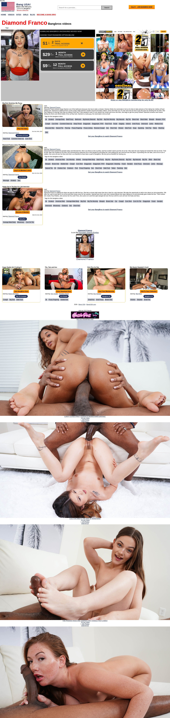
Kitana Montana (13, 294)
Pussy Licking (88, 128)
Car (116, 201)
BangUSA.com (91, 304)
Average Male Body (88, 159)
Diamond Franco (13, 133)
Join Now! (113, 15)
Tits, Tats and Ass (51, 267)
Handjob (130, 164)
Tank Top (148, 128)
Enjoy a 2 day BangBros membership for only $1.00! (132, 100)
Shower (120, 128)
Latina (151, 123)
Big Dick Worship (109, 119)
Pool (76, 168)
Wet (46, 132)
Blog (32, 15)
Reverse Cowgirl (99, 128)
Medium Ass (159, 123)
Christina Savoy (64, 294)
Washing (161, 128)
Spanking (141, 128)
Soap (134, 128)
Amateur (51, 119)
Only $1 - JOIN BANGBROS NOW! (141, 7)
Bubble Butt (64, 164)
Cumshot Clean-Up (18, 138)
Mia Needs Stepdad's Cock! (139, 267)
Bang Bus (22, 219)
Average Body (59, 119)
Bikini (150, 159)
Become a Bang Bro (22, 10)
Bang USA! (23, 4)
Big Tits (128, 119)
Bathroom (78, 119)
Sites (18, 15)
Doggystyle (86, 123)
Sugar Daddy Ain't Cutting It (11, 267)
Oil (55, 168)
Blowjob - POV (160, 119)
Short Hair (113, 128)
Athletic (78, 159)
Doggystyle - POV (97, 123)
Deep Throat (78, 123)
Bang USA (82, 304)
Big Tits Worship (93, 201)
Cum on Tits (30, 222)
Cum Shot (28, 138)
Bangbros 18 (106, 296)
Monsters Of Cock (22, 135)
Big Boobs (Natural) (89, 119)
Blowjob (151, 119)
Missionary (20, 222)
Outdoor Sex (62, 168)
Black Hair (135, 119)
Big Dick (99, 119)
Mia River (139, 294)
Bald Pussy (69, 119)
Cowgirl (47, 123)
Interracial (144, 123)
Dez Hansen (97, 294)
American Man (60, 159)
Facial (115, 123)
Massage (6, 180)
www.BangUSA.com (7, 11)
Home (3, 15)
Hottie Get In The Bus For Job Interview (15, 186)
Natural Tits (59, 128)
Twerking (120, 168)
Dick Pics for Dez (93, 267)
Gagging (121, 123)
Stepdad (139, 299)
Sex (107, 128)
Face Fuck (6, 138)
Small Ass (91, 299)
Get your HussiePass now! (85, 319)
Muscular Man (49, 128)
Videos (11, 15)
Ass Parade (22, 177)
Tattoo (155, 128)
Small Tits (147, 299)
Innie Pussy (136, 123)
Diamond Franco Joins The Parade (14, 145)
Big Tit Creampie (21, 296)
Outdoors (70, 168)
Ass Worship (70, 159)
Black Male (143, 119)
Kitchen (133, 299)
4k (46, 119)
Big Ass (107, 159)
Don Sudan (54, 294)
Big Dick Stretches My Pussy (12, 103)
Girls (25, 15)
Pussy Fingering (77, 128)
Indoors (128, 123)
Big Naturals (120, 119)
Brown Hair (55, 164)
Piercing (67, 128)
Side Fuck (128, 128)
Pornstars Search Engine (89, 232)
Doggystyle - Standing (113, 164)
